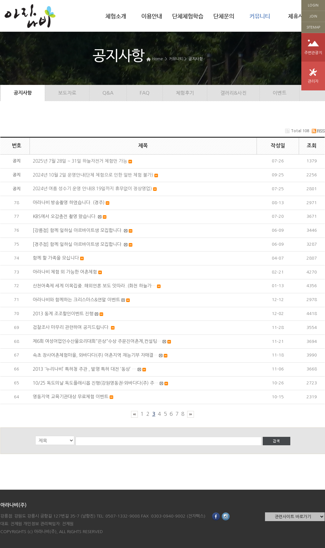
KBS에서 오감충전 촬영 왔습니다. (65, 216)
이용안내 (151, 16)
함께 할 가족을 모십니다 (56, 258)
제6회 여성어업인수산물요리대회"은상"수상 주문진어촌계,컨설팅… (97, 341)
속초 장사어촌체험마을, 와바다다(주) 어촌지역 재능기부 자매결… (95, 355)
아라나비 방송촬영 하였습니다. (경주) (68, 202)
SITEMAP (313, 27)
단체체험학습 (187, 16)
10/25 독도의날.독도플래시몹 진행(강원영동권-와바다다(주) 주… (95, 383)
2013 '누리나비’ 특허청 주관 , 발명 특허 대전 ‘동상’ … (84, 369)
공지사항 (195, 59)
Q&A (108, 92)
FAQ (145, 92)
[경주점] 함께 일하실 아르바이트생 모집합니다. (78, 244)
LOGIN (313, 5)
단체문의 (223, 16)
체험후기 (185, 92)
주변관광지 (313, 53)
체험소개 (115, 16)
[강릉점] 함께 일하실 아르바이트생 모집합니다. (78, 230)
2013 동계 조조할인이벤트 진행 (63, 313)
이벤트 (279, 92)
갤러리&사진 (233, 92)
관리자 (313, 81)
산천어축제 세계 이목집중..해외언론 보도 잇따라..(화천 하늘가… (94, 286)
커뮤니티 (259, 16)
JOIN (313, 16)
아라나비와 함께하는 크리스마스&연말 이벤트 (76, 299)
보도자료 (67, 92)
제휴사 (296, 16)
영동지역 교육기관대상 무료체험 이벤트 (70, 396)
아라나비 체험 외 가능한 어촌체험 (65, 272)
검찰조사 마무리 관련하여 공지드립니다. (71, 327)
